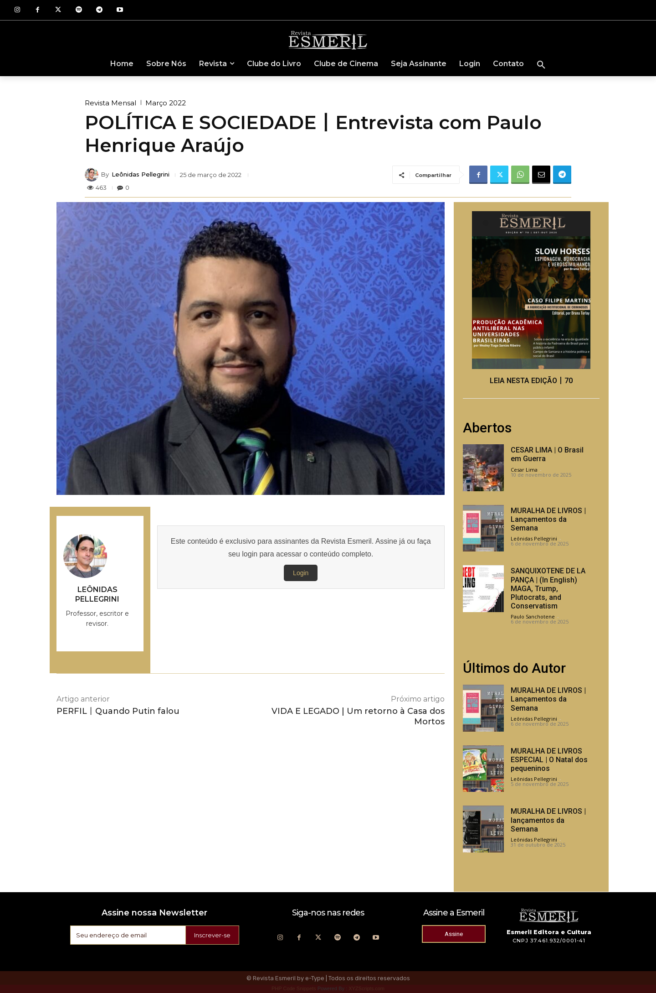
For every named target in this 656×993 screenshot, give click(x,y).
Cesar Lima (524, 469)
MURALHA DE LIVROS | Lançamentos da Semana (548, 519)
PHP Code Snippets (294, 988)
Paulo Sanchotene (533, 616)
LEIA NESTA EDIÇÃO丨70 (531, 380)
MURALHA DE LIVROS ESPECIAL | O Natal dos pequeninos (549, 760)
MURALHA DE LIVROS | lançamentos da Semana (548, 820)
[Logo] (328, 39)
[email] (126, 935)
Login (300, 573)
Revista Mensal (110, 102)
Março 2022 (165, 102)
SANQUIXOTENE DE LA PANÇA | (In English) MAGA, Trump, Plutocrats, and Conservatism (548, 588)
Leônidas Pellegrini (140, 174)
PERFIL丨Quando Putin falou (117, 711)
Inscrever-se (211, 935)
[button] (541, 65)
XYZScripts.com (366, 988)
